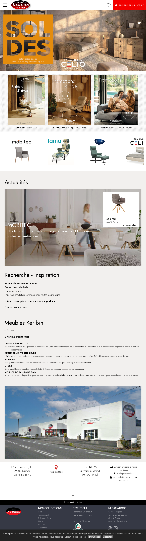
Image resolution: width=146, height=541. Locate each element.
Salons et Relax (44, 518)
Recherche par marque (82, 514)
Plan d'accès (56, 469)
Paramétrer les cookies (117, 514)
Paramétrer (94, 537)
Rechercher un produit (82, 511)
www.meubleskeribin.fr (117, 521)
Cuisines (41, 511)
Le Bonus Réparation (82, 521)
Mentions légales (115, 511)
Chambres (42, 527)
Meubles (41, 524)
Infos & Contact (114, 518)
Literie (40, 521)
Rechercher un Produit (129, 5)
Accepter (107, 537)
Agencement (43, 514)
